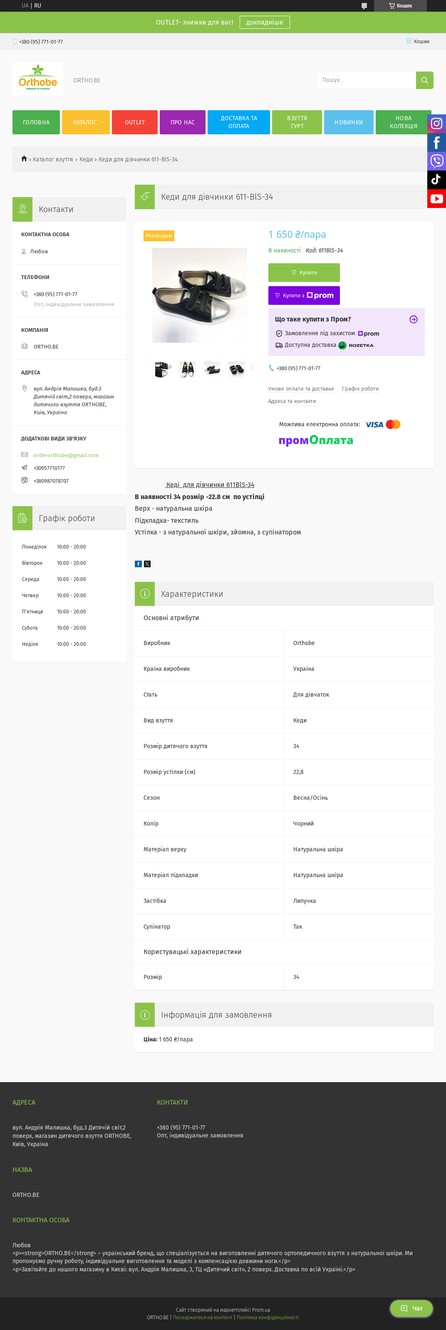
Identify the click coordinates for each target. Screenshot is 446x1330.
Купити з (308, 295)
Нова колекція (403, 122)
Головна (36, 122)
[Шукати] (425, 80)
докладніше (264, 22)
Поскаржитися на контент (202, 1317)
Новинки (348, 122)
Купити (308, 272)
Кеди (86, 159)
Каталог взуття (53, 159)
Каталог (85, 122)
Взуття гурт (297, 122)
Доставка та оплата (239, 122)
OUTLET (135, 122)
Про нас (183, 122)
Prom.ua (261, 1310)
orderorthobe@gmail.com (66, 455)
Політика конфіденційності (268, 1317)
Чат (411, 1308)
